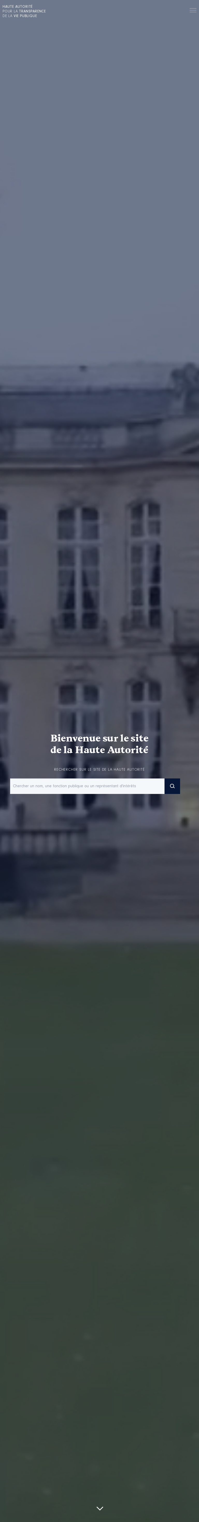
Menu (193, 11)
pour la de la (24, 11)
